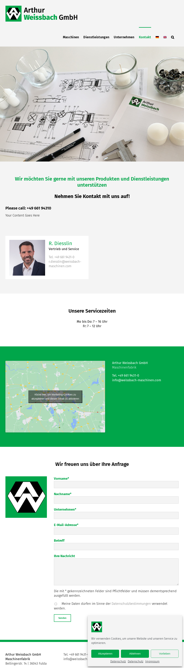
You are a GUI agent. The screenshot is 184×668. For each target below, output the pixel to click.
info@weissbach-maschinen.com (136, 380)
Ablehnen (135, 653)
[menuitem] (157, 37)
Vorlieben (164, 653)
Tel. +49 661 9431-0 (61, 257)
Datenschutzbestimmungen (131, 604)
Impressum (152, 661)
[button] (172, 37)
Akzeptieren (105, 653)
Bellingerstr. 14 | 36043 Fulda (26, 663)
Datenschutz (118, 661)
